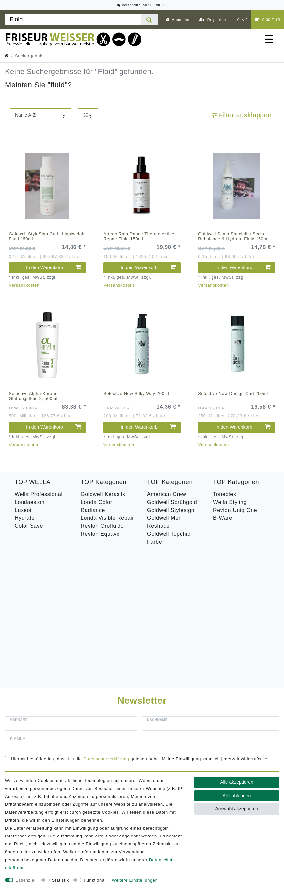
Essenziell (26, 880)
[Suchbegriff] (73, 19)
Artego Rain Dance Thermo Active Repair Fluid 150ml (138, 236)
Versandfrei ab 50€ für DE (142, 5)
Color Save (29, 526)
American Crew (166, 494)
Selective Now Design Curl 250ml (233, 393)
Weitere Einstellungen (135, 880)
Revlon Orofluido (102, 526)
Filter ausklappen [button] (242, 115)
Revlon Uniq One (235, 510)
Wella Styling (230, 502)
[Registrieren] (215, 19)
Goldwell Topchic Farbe (168, 538)
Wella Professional (39, 494)
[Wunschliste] (242, 19)
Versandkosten (24, 285)
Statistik (60, 880)
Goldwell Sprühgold (172, 502)
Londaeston (30, 502)
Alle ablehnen (237, 795)
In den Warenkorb (53, 267)
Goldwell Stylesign (170, 510)
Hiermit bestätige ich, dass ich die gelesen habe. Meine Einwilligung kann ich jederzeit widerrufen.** (139, 624)
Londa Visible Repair (107, 518)
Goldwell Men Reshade (164, 522)
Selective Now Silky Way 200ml (136, 393)
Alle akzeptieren (236, 782)
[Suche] (149, 19)
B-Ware (222, 518)
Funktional (95, 880)
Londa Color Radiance (96, 506)
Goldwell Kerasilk (103, 494)
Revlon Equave (100, 534)
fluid (57, 85)
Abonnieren (201, 642)
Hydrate (25, 518)
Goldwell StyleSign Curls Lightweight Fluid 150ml (47, 236)
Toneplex (224, 494)
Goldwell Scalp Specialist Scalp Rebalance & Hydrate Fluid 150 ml (234, 236)
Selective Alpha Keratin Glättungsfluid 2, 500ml (33, 396)
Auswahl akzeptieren (236, 808)
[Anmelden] (178, 19)
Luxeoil (24, 510)
